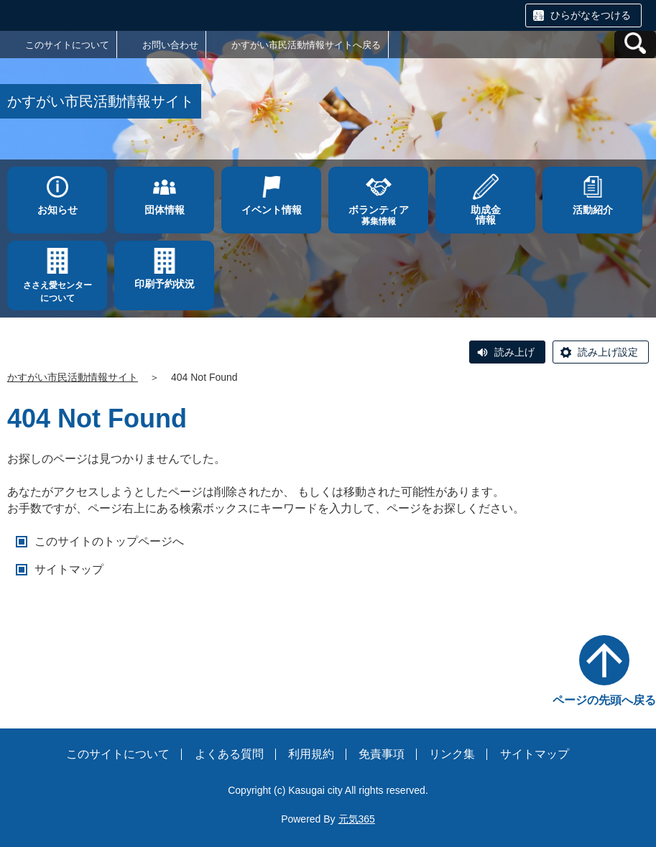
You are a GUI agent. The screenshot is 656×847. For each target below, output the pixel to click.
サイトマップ (68, 569)
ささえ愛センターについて (57, 291)
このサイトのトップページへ (109, 541)
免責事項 (382, 754)
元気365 (356, 819)
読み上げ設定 (608, 352)
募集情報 (378, 215)
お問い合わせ (170, 45)
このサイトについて (67, 45)
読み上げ (514, 352)
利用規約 (311, 754)
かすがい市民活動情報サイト (72, 377)
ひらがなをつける (590, 15)
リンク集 (452, 754)
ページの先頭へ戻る (604, 700)
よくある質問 (229, 754)
